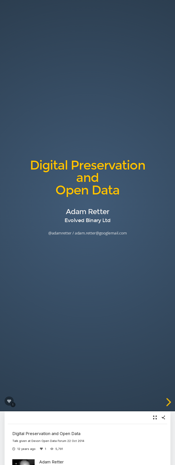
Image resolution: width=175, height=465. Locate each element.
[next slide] (168, 402)
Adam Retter (51, 461)
